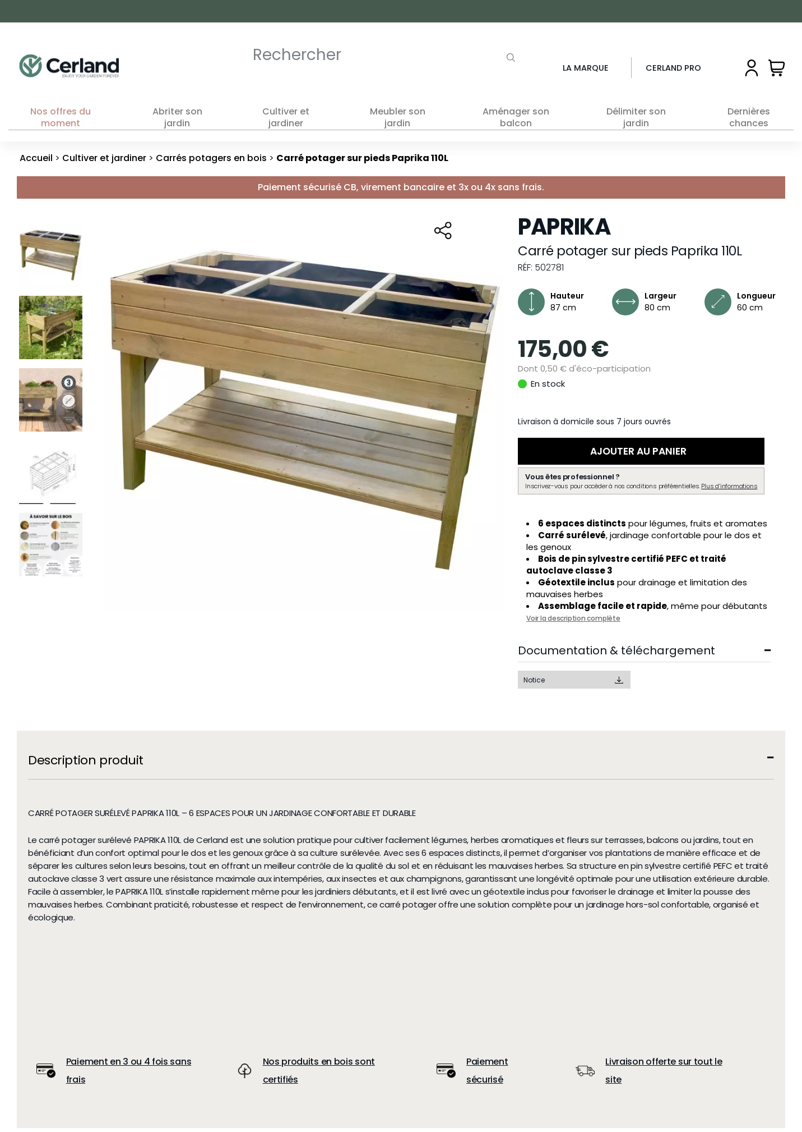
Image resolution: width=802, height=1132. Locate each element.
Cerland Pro (673, 68)
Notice (534, 684)
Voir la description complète (573, 622)
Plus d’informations (729, 489)
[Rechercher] (366, 55)
